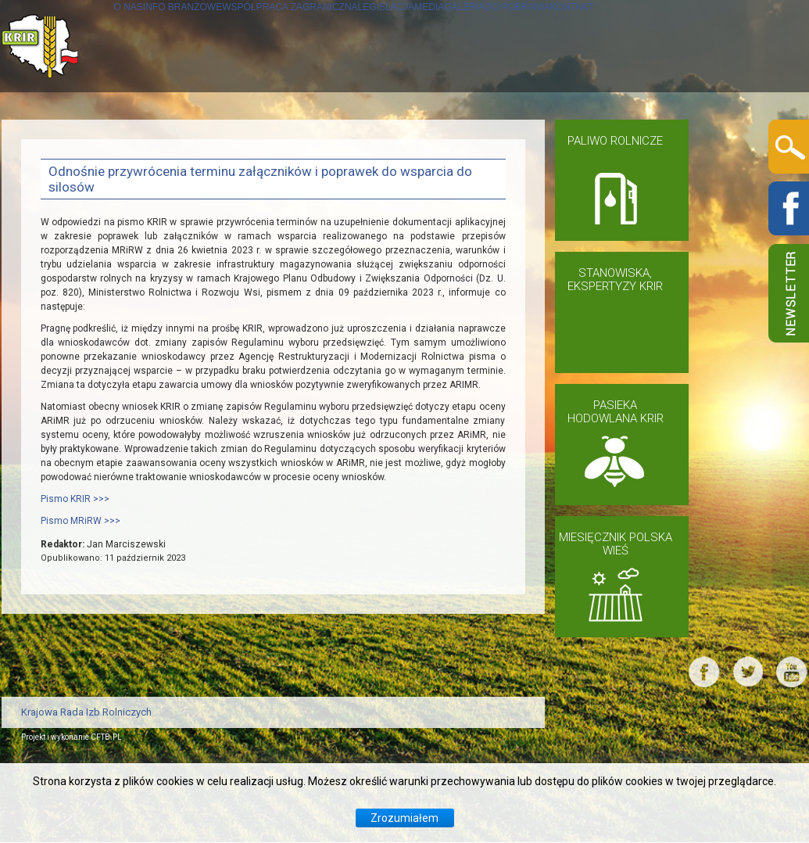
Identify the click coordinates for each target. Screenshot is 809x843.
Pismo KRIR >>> (75, 656)
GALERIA (628, 138)
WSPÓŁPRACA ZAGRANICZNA (325, 138)
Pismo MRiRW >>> (80, 678)
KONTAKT (69, 230)
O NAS (59, 138)
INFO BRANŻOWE (153, 138)
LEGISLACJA (482, 138)
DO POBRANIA (722, 138)
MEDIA (562, 138)
